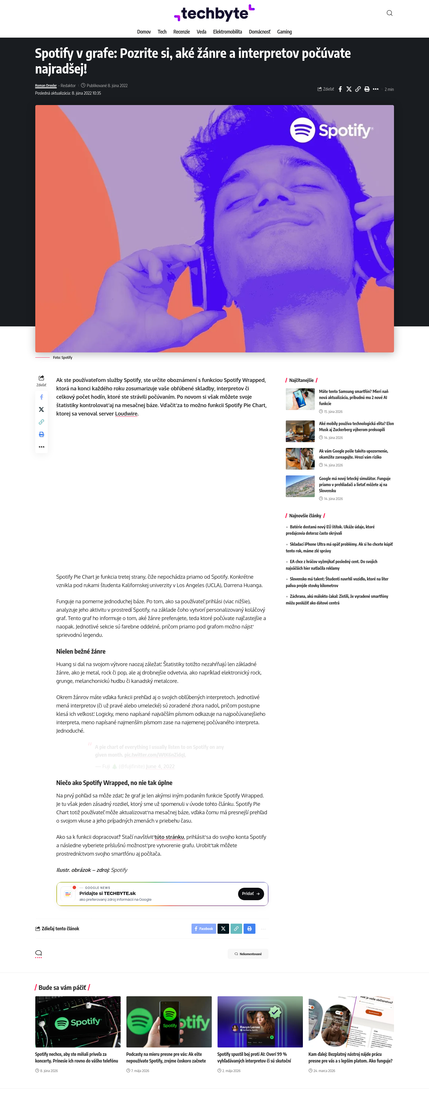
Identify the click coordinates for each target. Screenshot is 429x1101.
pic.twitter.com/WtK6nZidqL (156, 754)
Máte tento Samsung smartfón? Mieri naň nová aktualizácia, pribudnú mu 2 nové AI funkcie (353, 393)
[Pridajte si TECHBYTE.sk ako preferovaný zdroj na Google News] (163, 895)
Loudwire (128, 413)
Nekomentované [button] (242, 958)
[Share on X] (349, 89)
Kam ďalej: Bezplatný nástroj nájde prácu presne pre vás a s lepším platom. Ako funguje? (347, 1064)
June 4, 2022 (161, 766)
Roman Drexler (48, 85)
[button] (390, 13)
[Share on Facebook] (340, 89)
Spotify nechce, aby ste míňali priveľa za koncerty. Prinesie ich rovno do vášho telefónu (73, 1064)
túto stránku (170, 837)
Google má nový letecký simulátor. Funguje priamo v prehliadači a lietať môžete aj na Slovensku (355, 480)
